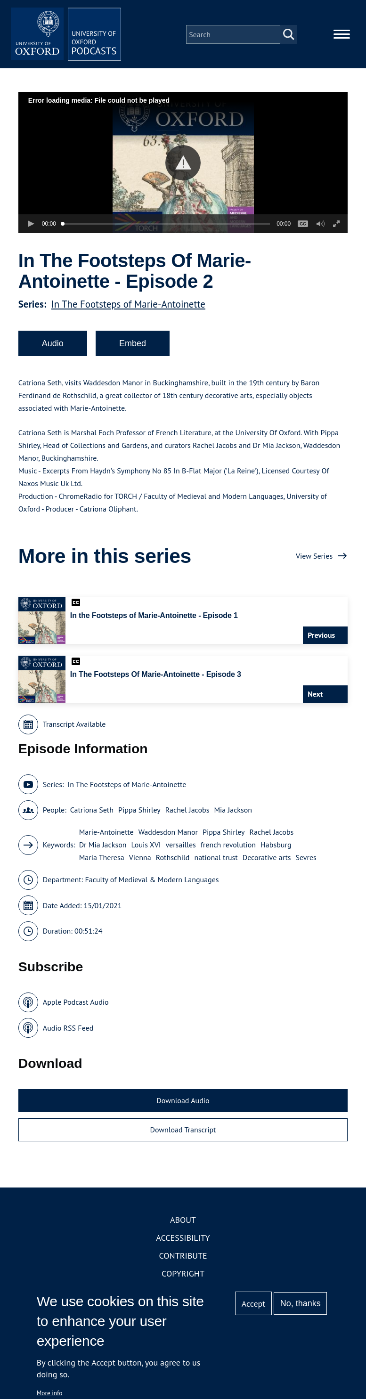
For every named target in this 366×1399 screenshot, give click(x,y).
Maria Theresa (101, 859)
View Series (314, 557)
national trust (215, 859)
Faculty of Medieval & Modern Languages (152, 881)
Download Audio (182, 1102)
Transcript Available (74, 726)
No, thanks (300, 1303)
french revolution (228, 846)
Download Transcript (183, 1131)
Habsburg (275, 846)
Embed (132, 345)
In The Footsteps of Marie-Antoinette (128, 305)
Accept (254, 1303)
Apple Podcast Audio (76, 1004)
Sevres (306, 859)
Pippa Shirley (139, 811)
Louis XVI (146, 846)
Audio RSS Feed (68, 1029)
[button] (183, 164)
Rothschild (173, 859)
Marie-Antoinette (106, 833)
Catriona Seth (92, 811)
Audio (53, 345)
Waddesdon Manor (168, 833)
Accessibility (183, 1239)
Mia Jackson (233, 811)
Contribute (183, 1257)
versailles (180, 846)
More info (50, 1393)
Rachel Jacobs (187, 811)
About (183, 1221)
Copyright (183, 1275)
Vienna (140, 859)
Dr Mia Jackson (103, 846)
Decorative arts (267, 859)
